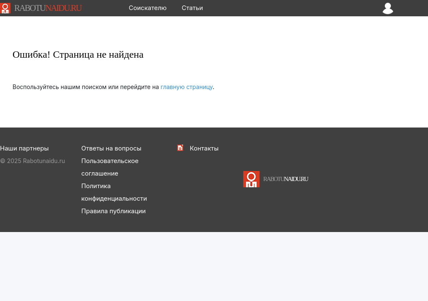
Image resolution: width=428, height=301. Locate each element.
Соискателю (148, 8)
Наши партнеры (24, 148)
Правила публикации (114, 211)
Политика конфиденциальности (114, 192)
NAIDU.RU (47, 8)
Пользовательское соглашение (110, 167)
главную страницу (186, 86)
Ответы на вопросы (112, 148)
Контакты (204, 148)
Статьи (192, 8)
